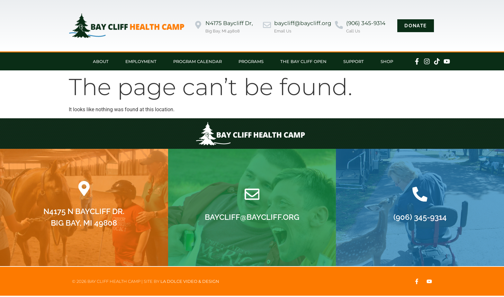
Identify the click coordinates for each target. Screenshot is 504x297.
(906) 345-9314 (365, 23)
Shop (387, 61)
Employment (141, 61)
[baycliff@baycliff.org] (267, 25)
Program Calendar (197, 61)
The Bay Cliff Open (303, 61)
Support (353, 61)
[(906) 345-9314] (339, 25)
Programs (251, 61)
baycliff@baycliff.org (302, 23)
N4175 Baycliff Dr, (229, 23)
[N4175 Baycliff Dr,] (198, 25)
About (101, 61)
